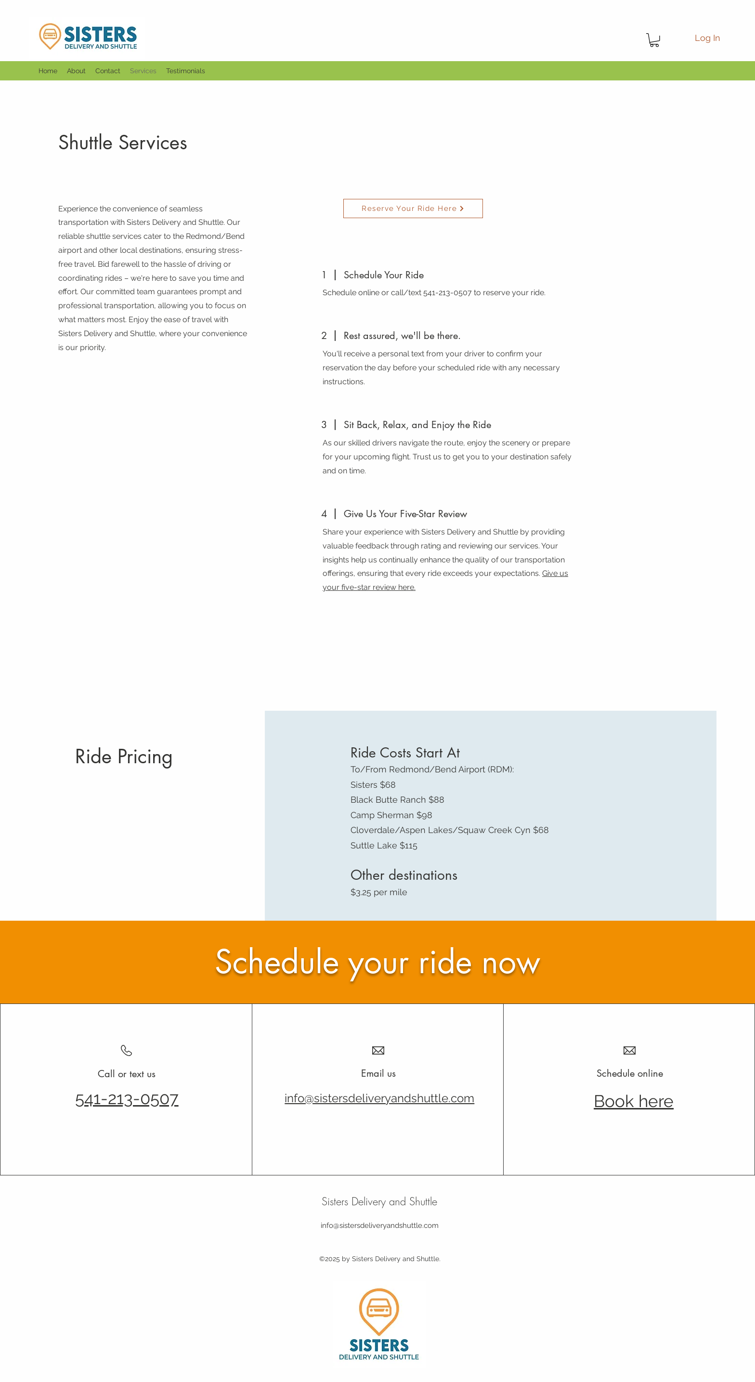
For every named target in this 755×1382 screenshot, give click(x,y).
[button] (654, 40)
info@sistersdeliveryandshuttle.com (380, 1225)
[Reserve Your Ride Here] (413, 208)
